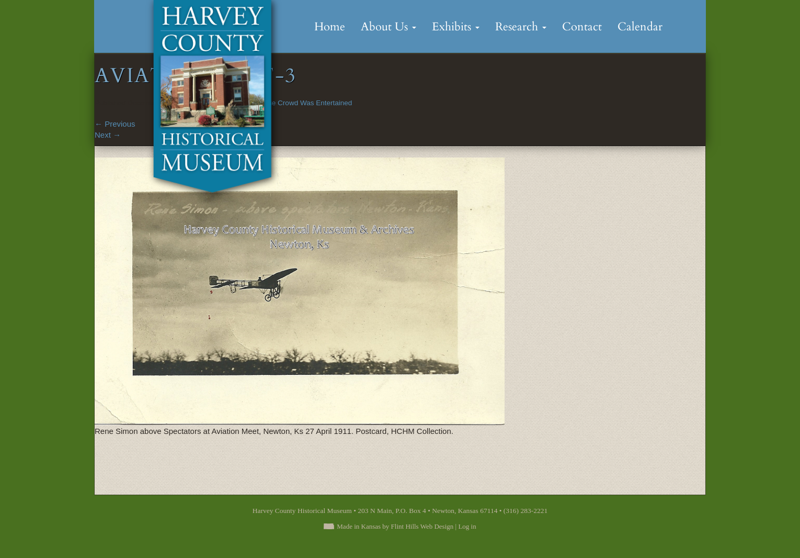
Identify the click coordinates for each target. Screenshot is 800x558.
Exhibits (455, 27)
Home (329, 27)
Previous (115, 123)
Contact (582, 27)
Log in (467, 526)
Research (520, 27)
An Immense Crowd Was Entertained (294, 103)
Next (108, 134)
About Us (388, 27)
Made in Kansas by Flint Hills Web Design (395, 526)
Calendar (640, 27)
